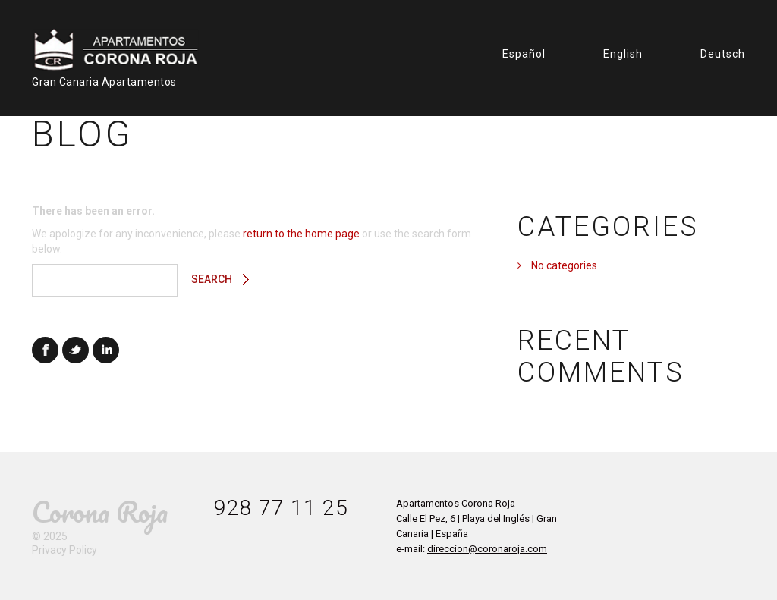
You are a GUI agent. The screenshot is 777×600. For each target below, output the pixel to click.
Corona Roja (100, 511)
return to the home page (301, 234)
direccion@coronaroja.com (487, 548)
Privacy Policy (64, 550)
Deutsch (722, 54)
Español (524, 54)
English (623, 54)
